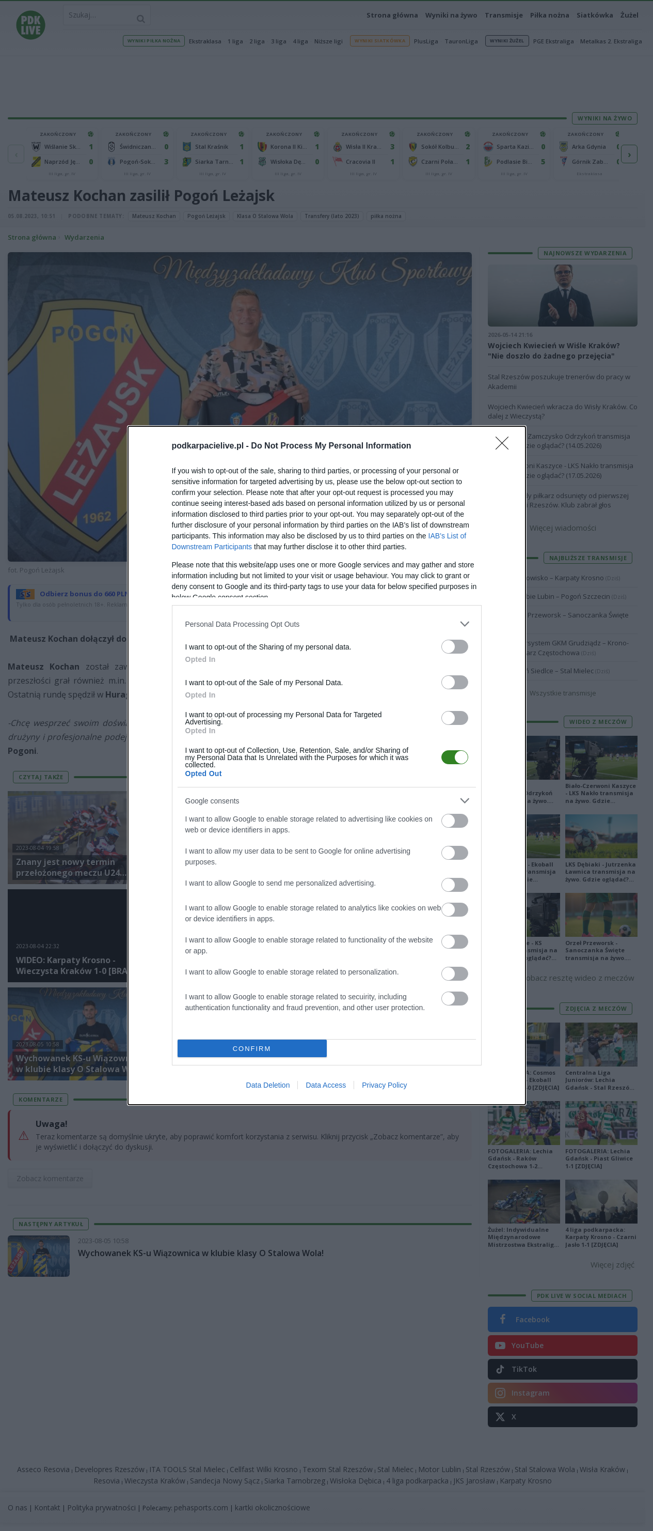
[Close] (505, 446)
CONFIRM (252, 1049)
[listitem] (326, 623)
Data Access (326, 1085)
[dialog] (326, 765)
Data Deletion (268, 1085)
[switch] (454, 647)
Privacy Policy (384, 1085)
